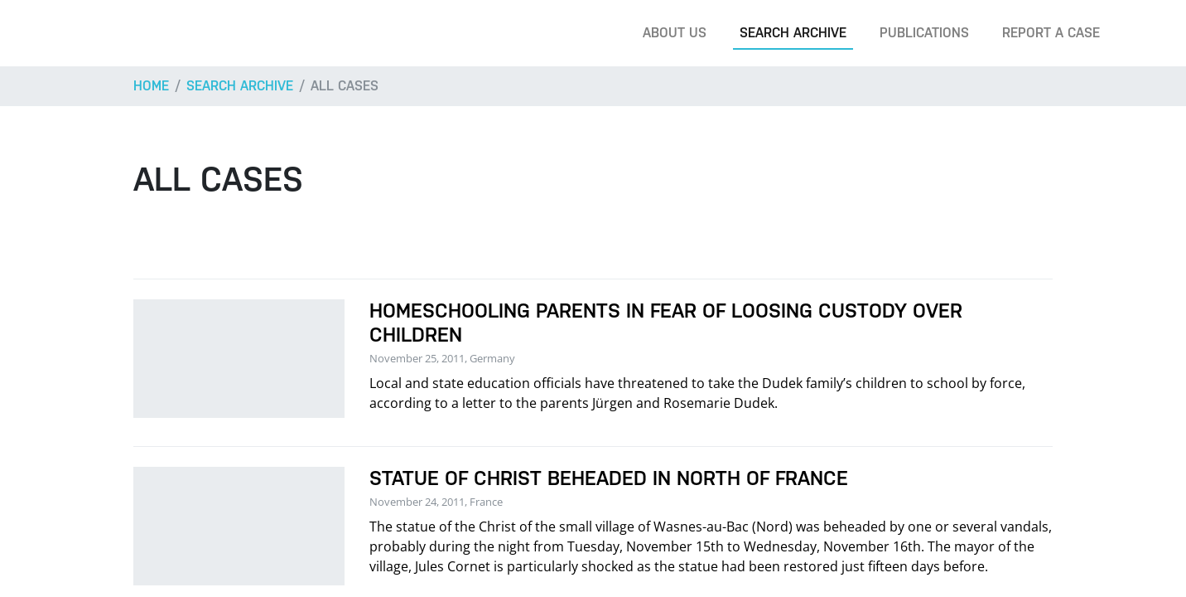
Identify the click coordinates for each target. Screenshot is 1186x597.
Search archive (793, 33)
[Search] (1148, 33)
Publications (924, 33)
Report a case (1051, 33)
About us (674, 33)
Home (151, 86)
